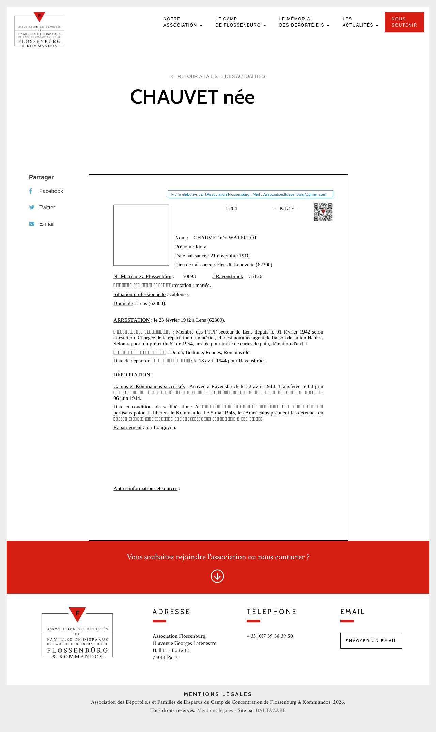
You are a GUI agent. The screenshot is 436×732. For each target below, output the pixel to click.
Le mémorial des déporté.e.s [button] (302, 22)
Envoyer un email (371, 640)
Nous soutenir (404, 22)
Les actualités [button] (359, 22)
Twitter (42, 207)
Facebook (46, 191)
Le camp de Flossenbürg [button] (239, 22)
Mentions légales (215, 710)
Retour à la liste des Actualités (218, 76)
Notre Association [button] (181, 22)
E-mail (41, 224)
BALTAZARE (271, 710)
